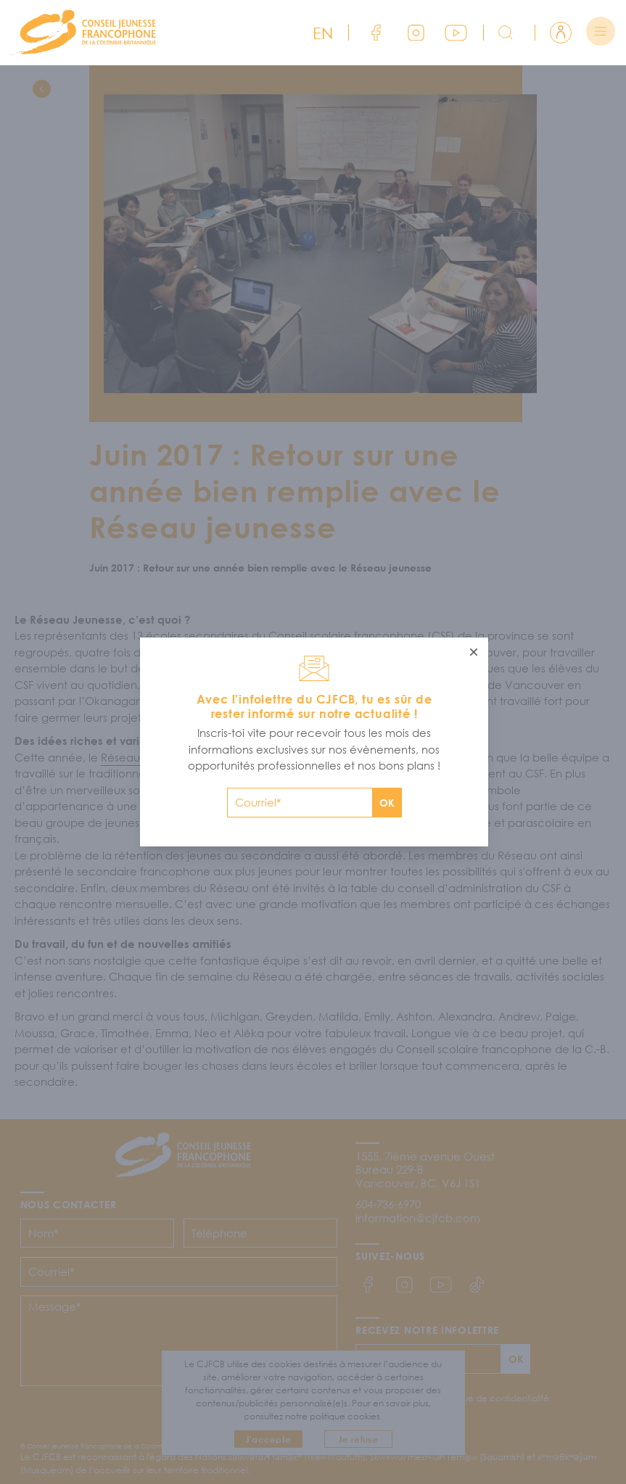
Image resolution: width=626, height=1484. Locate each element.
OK (387, 802)
